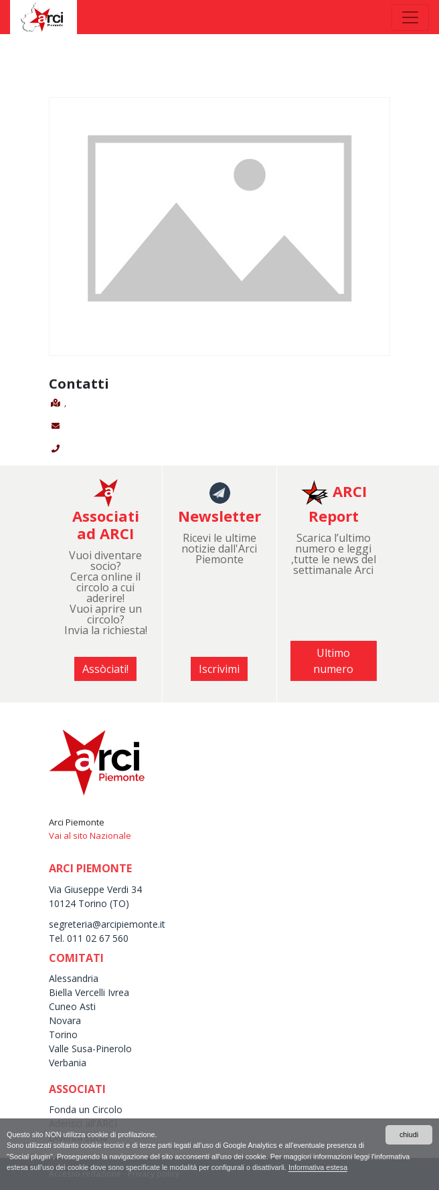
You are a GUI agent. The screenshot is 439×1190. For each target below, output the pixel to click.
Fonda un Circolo (85, 1109)
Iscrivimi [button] (219, 669)
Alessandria (73, 978)
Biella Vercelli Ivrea (89, 992)
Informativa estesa (317, 1167)
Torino (63, 1034)
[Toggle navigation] (410, 17)
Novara (65, 1020)
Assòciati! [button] (105, 669)
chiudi (409, 1134)
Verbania (67, 1062)
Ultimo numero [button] (333, 661)
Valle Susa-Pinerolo (90, 1048)
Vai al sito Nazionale (90, 835)
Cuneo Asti (72, 1006)
